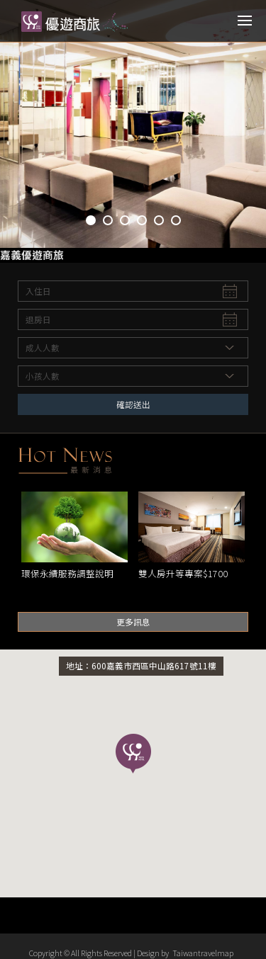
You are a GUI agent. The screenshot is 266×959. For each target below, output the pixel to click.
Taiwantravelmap (202, 952)
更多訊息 (133, 621)
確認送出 (133, 404)
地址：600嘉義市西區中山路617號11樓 (141, 665)
